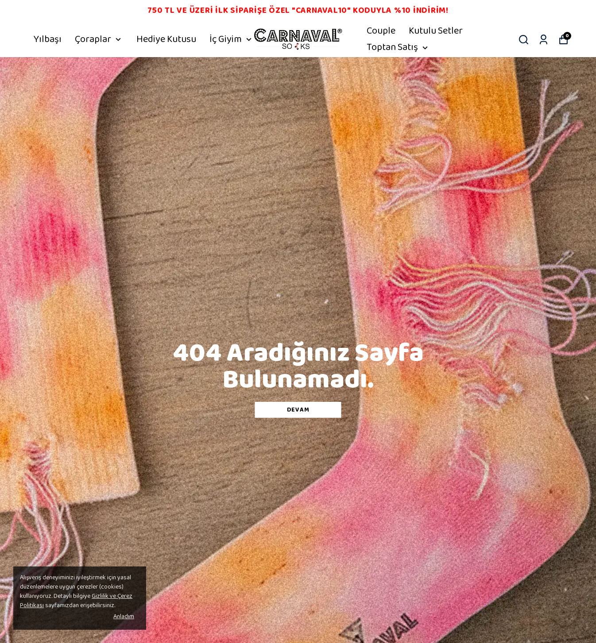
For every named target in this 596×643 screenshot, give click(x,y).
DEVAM (298, 410)
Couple (381, 31)
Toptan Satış (398, 47)
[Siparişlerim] (543, 39)
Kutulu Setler (436, 31)
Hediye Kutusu (166, 39)
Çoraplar (99, 39)
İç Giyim (231, 39)
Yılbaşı (48, 39)
